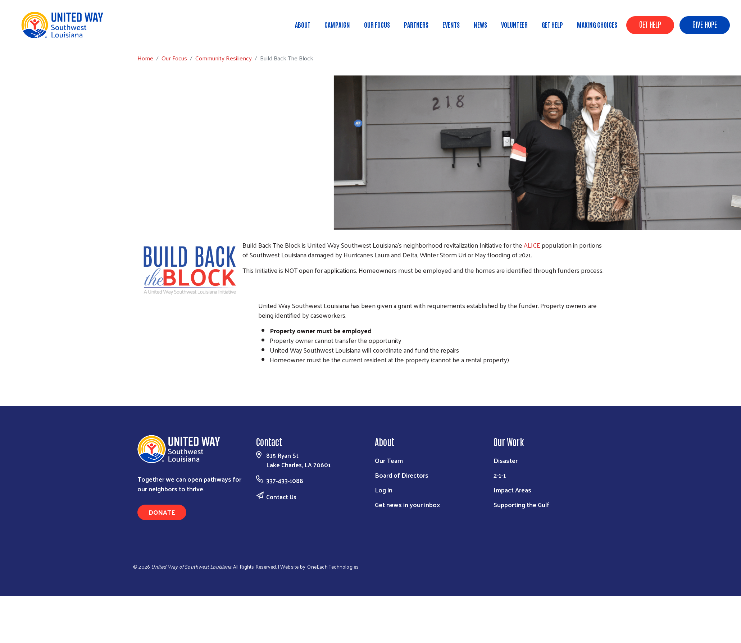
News (480, 24)
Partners (416, 24)
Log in (383, 489)
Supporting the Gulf (521, 504)
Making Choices (597, 24)
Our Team (389, 460)
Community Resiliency (120, 36)
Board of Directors (401, 475)
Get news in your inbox (407, 504)
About (302, 24)
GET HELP (650, 24)
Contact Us (281, 496)
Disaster (506, 460)
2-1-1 (500, 475)
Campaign (337, 24)
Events (451, 24)
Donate (162, 512)
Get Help (552, 24)
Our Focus (377, 24)
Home (42, 36)
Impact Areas (512, 489)
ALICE (532, 245)
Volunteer (514, 24)
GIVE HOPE (704, 24)
